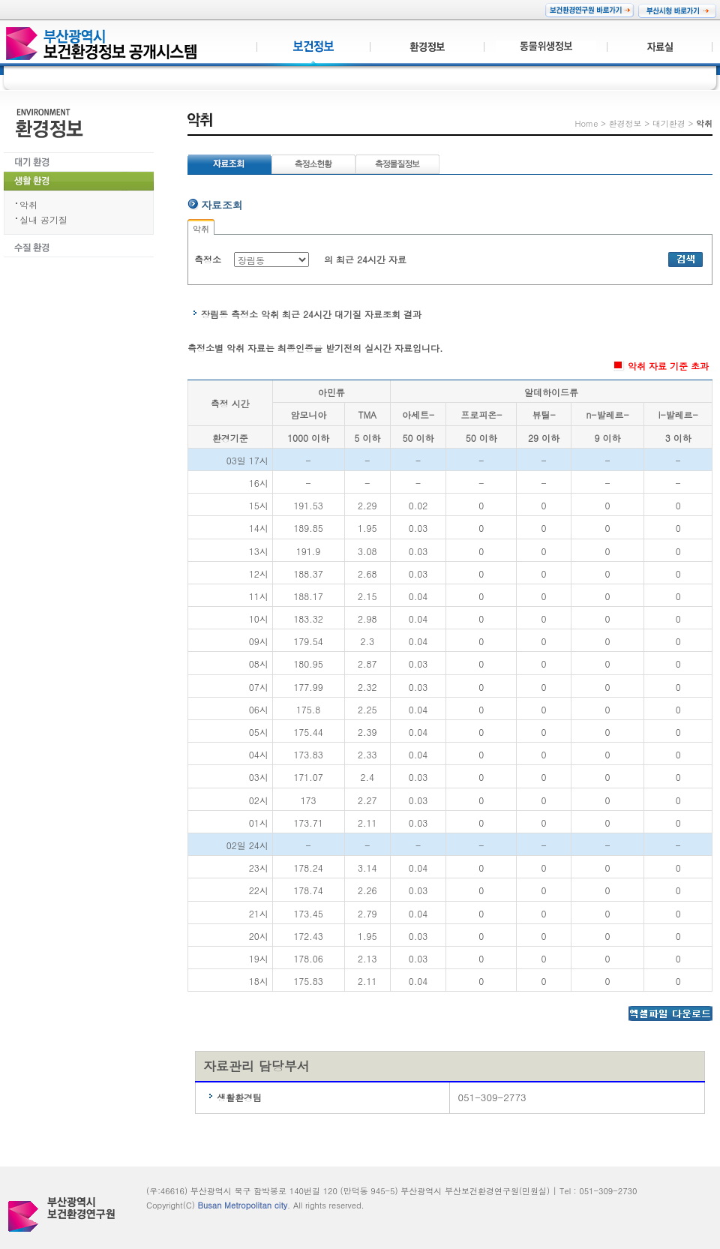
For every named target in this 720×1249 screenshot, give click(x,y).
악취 (29, 204)
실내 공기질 (44, 219)
